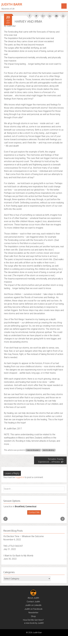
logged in (19, 477)
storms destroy (48, 450)
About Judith (33, 598)
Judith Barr (11, 4)
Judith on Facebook (33, 609)
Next (62, 519)
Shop (33, 616)
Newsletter (33, 612)
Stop (35, 514)
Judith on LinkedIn (33, 605)
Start (33, 514)
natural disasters (33, 450)
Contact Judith (33, 601)
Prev (5, 519)
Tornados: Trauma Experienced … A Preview (50, 460)
